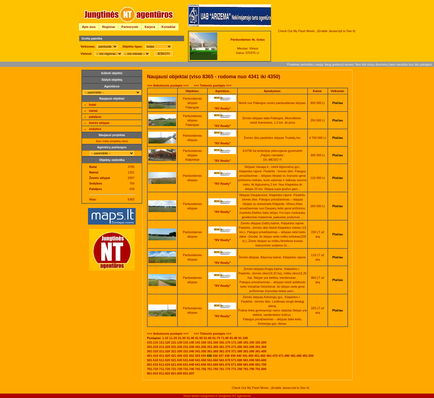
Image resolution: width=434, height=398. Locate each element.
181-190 (248, 342)
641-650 (200, 364)
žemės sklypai (99, 122)
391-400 (260, 351)
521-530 (176, 360)
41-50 (199, 338)
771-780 (236, 369)
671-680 (236, 364)
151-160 (212, 342)
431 (185, 355)
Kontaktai (168, 26)
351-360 (212, 351)
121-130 (176, 342)
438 (226, 355)
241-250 (200, 346)
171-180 (236, 342)
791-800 (260, 369)
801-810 (152, 373)
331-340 (188, 351)
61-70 (216, 338)
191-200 (260, 342)
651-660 (212, 364)
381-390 (248, 351)
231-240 (188, 346)
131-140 (188, 342)
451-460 (259, 355)
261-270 (224, 346)
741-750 (200, 369)
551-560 (212, 360)
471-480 (284, 355)
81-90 (233, 338)
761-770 (224, 369)
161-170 (224, 342)
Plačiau (337, 103)
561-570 (224, 360)
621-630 (176, 364)
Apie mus (89, 26)
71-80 (225, 338)
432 (191, 355)
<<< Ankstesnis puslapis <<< (168, 85)
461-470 (271, 355)
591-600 (260, 360)
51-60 (207, 338)
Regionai (108, 26)
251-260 (212, 346)
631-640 (188, 364)
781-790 (248, 369)
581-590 (248, 360)
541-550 (200, 360)
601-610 (152, 364)
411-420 (164, 355)
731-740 (188, 369)
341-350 (200, 351)
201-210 (152, 346)
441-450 (248, 355)
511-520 (164, 360)
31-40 (190, 338)
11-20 (173, 338)
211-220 (164, 346)
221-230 (176, 346)
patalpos (95, 116)
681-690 (248, 364)
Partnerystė (130, 26)
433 (197, 355)
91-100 (243, 338)
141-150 (200, 342)
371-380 (236, 351)
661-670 (224, 364)
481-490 (295, 355)
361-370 (224, 351)
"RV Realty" (222, 108)
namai (93, 110)
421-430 (176, 355)
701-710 (152, 369)
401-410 (152, 355)
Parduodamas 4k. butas (248, 39)
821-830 (176, 373)
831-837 (188, 373)
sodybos (95, 129)
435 (209, 355)
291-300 (260, 346)
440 (238, 355)
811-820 (164, 373)
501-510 (152, 360)
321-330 (176, 351)
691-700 (260, 364)
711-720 (164, 369)
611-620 (164, 364)
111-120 (164, 342)
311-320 (164, 351)
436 (215, 355)
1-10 (165, 338)
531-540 (188, 360)
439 (233, 355)
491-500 (308, 355)
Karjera (149, 26)
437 (221, 355)
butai (92, 104)
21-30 (181, 338)
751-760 (212, 369)
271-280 (236, 346)
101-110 (152, 342)
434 (203, 355)
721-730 (176, 369)
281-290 (248, 346)
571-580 (236, 360)
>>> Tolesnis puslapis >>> (212, 85)
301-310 (152, 351)
